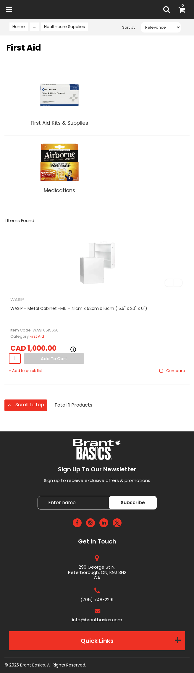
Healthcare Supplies (64, 27)
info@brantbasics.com (97, 620)
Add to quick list (25, 370)
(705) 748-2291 (97, 599)
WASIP (17, 299)
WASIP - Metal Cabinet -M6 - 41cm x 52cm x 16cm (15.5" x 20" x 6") (78, 308)
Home (18, 27)
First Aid (37, 336)
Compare (172, 370)
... (34, 27)
